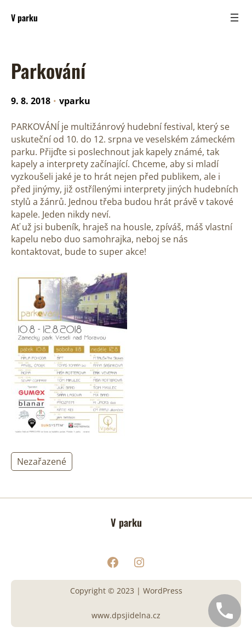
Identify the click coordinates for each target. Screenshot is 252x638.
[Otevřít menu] (234, 17)
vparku (74, 101)
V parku (24, 17)
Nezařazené (41, 461)
